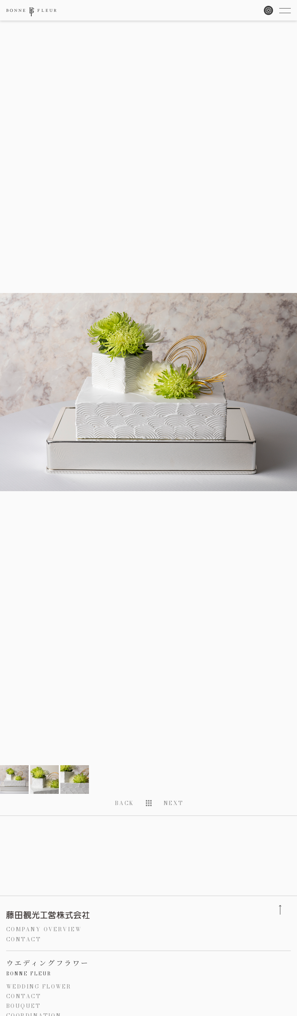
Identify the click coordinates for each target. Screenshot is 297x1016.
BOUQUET (23, 1006)
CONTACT (23, 939)
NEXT (174, 803)
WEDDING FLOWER (38, 986)
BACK (124, 803)
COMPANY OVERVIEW (44, 929)
